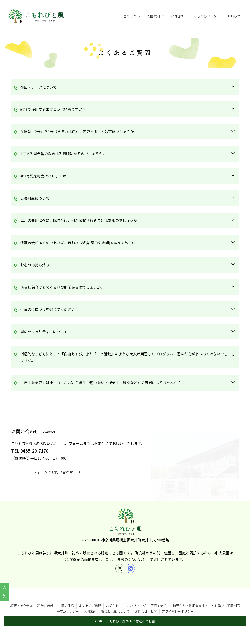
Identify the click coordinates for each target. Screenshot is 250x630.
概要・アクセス (21, 599)
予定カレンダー (68, 605)
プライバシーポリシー (178, 605)
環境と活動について (115, 605)
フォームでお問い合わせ (59, 472)
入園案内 (90, 605)
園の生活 (67, 599)
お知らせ (112, 599)
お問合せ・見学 (146, 605)
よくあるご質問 (90, 599)
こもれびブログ (135, 599)
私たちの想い (47, 599)
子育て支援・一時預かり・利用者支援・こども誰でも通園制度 (195, 599)
